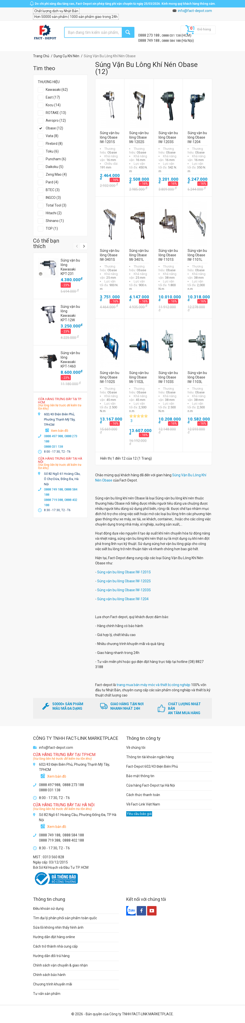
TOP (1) (52, 228)
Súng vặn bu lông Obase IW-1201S (124, 572)
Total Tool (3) (56, 205)
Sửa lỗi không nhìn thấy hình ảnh (58, 927)
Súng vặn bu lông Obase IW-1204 (123, 599)
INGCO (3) (53, 198)
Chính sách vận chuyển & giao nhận (60, 965)
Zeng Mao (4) (56, 174)
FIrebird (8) (54, 144)
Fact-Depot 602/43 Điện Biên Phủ (152, 766)
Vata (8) (52, 136)
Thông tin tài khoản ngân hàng (150, 757)
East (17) (53, 97)
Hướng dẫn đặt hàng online (54, 937)
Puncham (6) (56, 159)
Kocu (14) (53, 105)
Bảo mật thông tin (140, 776)
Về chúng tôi (135, 748)
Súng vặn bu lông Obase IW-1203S (124, 590)
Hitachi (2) (54, 213)
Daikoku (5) (54, 167)
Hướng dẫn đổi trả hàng (51, 956)
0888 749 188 (149, 41)
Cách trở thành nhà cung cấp (55, 946)
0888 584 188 (171, 41)
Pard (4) (52, 182)
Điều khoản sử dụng (48, 909)
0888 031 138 (171, 35)
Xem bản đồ (59, 430)
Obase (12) (54, 128)
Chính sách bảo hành (49, 975)
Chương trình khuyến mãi (52, 984)
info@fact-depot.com (195, 11)
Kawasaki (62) (57, 90)
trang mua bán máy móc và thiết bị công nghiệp (153, 685)
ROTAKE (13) (56, 113)
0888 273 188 (149, 35)
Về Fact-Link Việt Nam (143, 804)
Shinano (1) (55, 221)
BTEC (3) (53, 190)
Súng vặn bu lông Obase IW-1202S (124, 581)
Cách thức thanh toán (143, 795)
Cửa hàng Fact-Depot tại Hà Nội (150, 785)
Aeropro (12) (56, 120)
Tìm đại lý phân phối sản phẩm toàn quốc (65, 918)
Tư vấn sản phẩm (46, 994)
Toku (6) (52, 151)
